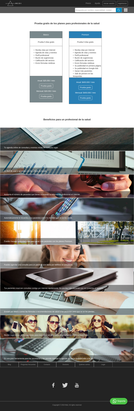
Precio (88, 3)
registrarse (122, 3)
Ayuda (97, 3)
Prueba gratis (46, 86)
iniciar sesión (109, 3)
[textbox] (95, 10)
